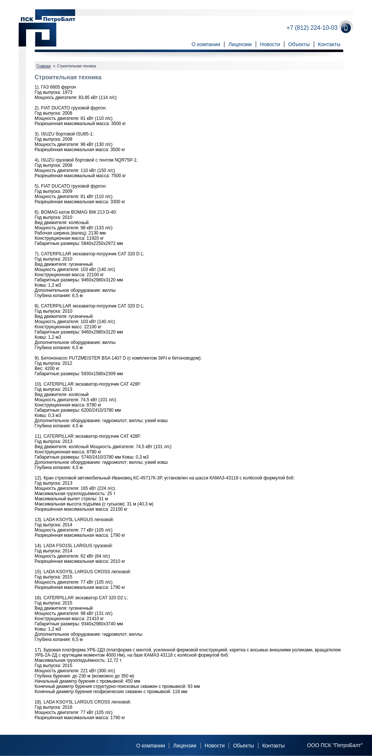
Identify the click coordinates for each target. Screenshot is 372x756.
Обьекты (243, 746)
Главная (43, 66)
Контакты (329, 44)
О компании (206, 44)
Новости (270, 44)
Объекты (299, 44)
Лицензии (239, 44)
